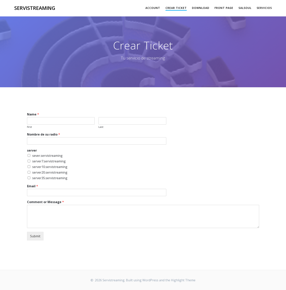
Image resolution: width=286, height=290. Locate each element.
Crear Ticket (176, 8)
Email (32, 186)
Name (33, 114)
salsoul (244, 8)
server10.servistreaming (49, 167)
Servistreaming (34, 8)
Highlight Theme (183, 280)
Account (152, 8)
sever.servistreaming (47, 155)
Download (200, 8)
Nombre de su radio (43, 134)
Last (100, 127)
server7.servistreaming (49, 161)
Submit (35, 236)
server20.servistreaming (49, 172)
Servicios (264, 8)
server (32, 150)
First (29, 127)
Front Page (224, 8)
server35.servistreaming (49, 178)
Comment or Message (45, 202)
